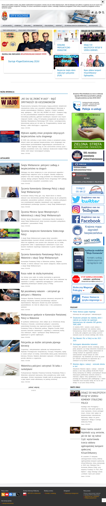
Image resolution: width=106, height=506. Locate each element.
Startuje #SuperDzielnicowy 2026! (23, 61)
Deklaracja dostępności (71, 493)
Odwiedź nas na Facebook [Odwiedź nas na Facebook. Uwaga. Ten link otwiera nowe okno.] (10, 494)
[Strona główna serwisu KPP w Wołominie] (92, 12)
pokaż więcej (46, 387)
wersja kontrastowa (8, 503)
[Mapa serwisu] (96, 12)
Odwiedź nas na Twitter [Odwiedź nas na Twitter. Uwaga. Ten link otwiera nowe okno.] (18, 494)
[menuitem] (7, 25)
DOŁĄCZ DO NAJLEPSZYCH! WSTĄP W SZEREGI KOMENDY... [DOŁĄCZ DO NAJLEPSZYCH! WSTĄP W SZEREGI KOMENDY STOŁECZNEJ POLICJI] (93, 47)
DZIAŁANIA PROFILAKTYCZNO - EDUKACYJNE (64, 47)
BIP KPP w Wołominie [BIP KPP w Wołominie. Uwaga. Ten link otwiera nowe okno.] (34, 493)
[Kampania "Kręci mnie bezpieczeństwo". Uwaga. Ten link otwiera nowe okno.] (88, 189)
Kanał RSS (3, 494)
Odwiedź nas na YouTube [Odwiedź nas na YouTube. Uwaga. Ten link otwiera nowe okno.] (7, 494)
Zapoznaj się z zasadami (92, 496)
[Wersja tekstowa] (100, 12)
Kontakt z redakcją (50, 493)
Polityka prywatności (90, 498)
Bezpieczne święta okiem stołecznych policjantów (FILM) (66, 73)
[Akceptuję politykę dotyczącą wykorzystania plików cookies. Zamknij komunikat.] (102, 1)
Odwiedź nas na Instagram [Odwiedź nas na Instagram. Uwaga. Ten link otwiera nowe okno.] (14, 494)
